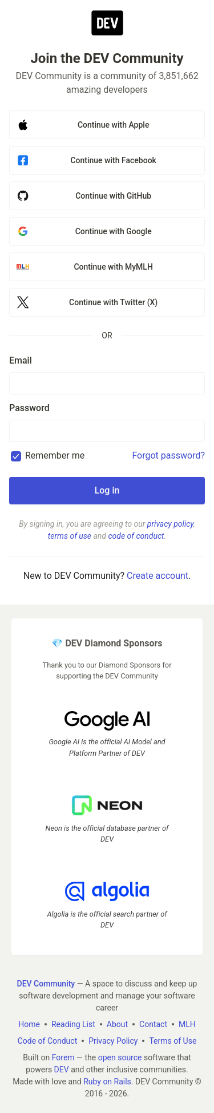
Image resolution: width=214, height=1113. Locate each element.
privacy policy (170, 523)
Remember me (54, 455)
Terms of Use (172, 1040)
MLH (187, 1023)
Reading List (73, 1023)
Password (29, 407)
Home (29, 1023)
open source (120, 1056)
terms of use (69, 535)
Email (20, 360)
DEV (61, 1068)
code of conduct (136, 535)
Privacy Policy (113, 1040)
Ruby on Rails (107, 1081)
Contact (153, 1023)
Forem (63, 1056)
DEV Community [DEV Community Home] (46, 983)
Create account (157, 575)
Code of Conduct (48, 1040)
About (117, 1023)
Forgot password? (168, 455)
